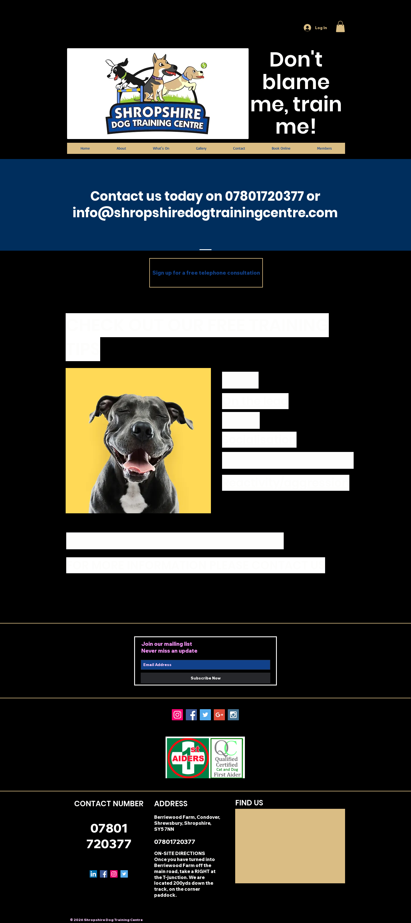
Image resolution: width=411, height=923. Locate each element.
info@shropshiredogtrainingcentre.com (205, 213)
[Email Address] (205, 665)
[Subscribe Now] (205, 678)
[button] (340, 26)
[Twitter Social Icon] (205, 714)
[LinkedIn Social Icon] (93, 874)
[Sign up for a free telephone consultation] (206, 272)
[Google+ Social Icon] (219, 714)
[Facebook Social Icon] (191, 714)
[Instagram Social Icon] (177, 714)
